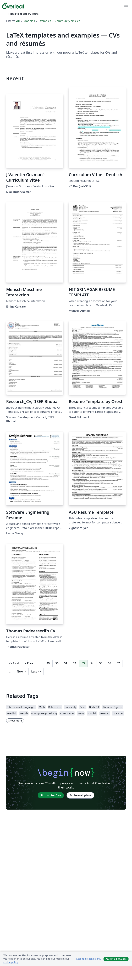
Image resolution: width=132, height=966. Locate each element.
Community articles (67, 21)
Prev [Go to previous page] (29, 663)
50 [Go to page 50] (56, 663)
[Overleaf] (13, 6)
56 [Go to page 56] (109, 663)
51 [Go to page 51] (65, 663)
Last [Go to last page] (36, 671)
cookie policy (10, 962)
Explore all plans (80, 795)
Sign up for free (50, 795)
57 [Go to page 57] (118, 663)
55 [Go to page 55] (100, 663)
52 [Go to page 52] (74, 663)
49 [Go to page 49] (48, 663)
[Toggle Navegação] (126, 5)
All (18, 21)
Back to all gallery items (22, 13)
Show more (15, 720)
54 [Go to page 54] (92, 663)
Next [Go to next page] (21, 671)
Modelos (29, 21)
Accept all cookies (116, 959)
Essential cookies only (88, 958)
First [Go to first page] (14, 663)
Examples (45, 21)
